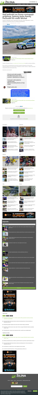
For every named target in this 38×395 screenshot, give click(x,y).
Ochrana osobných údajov (7, 393)
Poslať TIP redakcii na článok (19, 110)
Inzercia (15, 380)
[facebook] (7, 24)
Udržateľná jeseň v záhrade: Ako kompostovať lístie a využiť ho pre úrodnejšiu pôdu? (17, 330)
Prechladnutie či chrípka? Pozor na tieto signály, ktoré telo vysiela (14, 346)
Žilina (10, 2)
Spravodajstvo (19, 4)
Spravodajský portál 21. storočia (10, 4)
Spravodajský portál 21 (20, 377)
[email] (9, 24)
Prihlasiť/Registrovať (33, 4)
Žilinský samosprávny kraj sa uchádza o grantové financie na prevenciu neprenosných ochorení (19, 340)
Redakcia (12, 380)
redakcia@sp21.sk (30, 108)
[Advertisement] (19, 248)
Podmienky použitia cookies (26, 380)
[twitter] (8, 24)
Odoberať (25, 386)
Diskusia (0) (19, 112)
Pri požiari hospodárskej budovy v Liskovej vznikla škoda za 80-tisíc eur (15, 348)
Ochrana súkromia (19, 380)
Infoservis (23, 4)
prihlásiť (26, 118)
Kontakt (9, 380)
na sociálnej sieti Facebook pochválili (19, 63)
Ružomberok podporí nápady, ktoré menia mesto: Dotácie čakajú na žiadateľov (16, 324)
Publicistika (21, 124)
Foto (20, 154)
